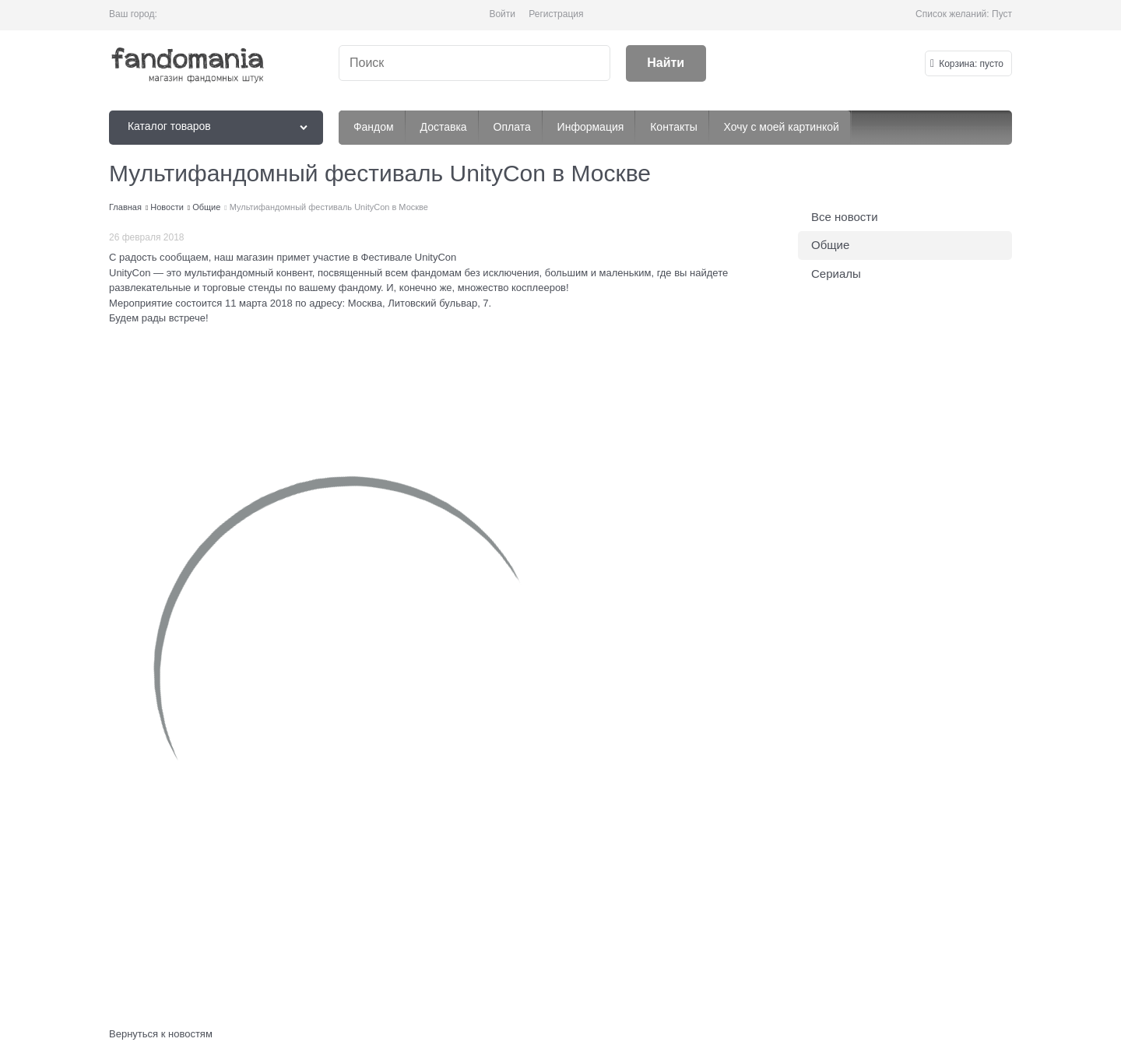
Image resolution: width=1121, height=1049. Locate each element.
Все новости (844, 216)
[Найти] (666, 63)
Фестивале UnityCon (409, 257)
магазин (254, 257)
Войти (502, 14)
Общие (830, 244)
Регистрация (556, 14)
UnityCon (129, 273)
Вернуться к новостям (161, 1034)
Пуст (1002, 14)
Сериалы (836, 273)
